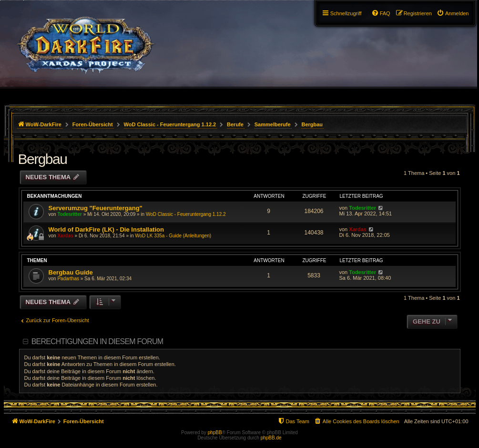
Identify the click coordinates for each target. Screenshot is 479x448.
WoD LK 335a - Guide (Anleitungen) (173, 235)
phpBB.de (271, 437)
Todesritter (69, 214)
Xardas (65, 235)
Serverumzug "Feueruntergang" (96, 208)
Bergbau (42, 159)
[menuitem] (453, 13)
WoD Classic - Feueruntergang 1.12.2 (186, 214)
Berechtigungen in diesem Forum (97, 341)
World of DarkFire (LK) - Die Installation (106, 229)
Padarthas (68, 278)
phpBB (215, 432)
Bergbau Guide (71, 272)
